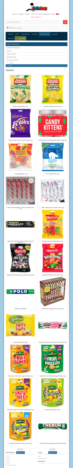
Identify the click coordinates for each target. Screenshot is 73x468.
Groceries (34, 34)
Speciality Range (11, 57)
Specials (10, 34)
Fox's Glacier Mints (52, 174)
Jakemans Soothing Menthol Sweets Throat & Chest (20, 241)
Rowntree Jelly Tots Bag (20, 342)
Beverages (55, 34)
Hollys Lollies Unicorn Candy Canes (52, 207)
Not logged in (36, 17)
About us (15, 14)
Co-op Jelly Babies (20, 174)
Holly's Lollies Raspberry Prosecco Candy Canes (20, 208)
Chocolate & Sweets (12, 60)
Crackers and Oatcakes (13, 47)
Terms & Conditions (10, 465)
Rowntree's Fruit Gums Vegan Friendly (20, 376)
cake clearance (25, 34)
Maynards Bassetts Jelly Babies (52, 241)
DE (59, 14)
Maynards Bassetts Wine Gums (52, 275)
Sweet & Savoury (44, 34)
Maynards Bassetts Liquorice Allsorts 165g (20, 275)
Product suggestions (44, 14)
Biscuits (9, 51)
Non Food (10, 38)
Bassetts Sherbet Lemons (52, 106)
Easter (17, 34)
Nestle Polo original (20, 308)
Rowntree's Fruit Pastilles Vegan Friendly (52, 376)
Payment (27, 14)
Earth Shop (22, 38)
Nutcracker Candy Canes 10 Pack (52, 308)
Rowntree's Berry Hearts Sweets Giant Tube (52, 342)
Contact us (34, 14)
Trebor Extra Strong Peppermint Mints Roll (52, 443)
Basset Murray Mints (20, 106)
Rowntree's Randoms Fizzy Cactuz (20, 443)
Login (53, 14)
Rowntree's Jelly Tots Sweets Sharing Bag (20, 409)
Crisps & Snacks (11, 54)
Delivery (21, 14)
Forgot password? (42, 458)
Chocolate (10, 63)
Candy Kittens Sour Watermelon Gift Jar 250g (52, 140)
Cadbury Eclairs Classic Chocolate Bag (20, 140)
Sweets (9, 65)
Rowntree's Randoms (52, 409)
